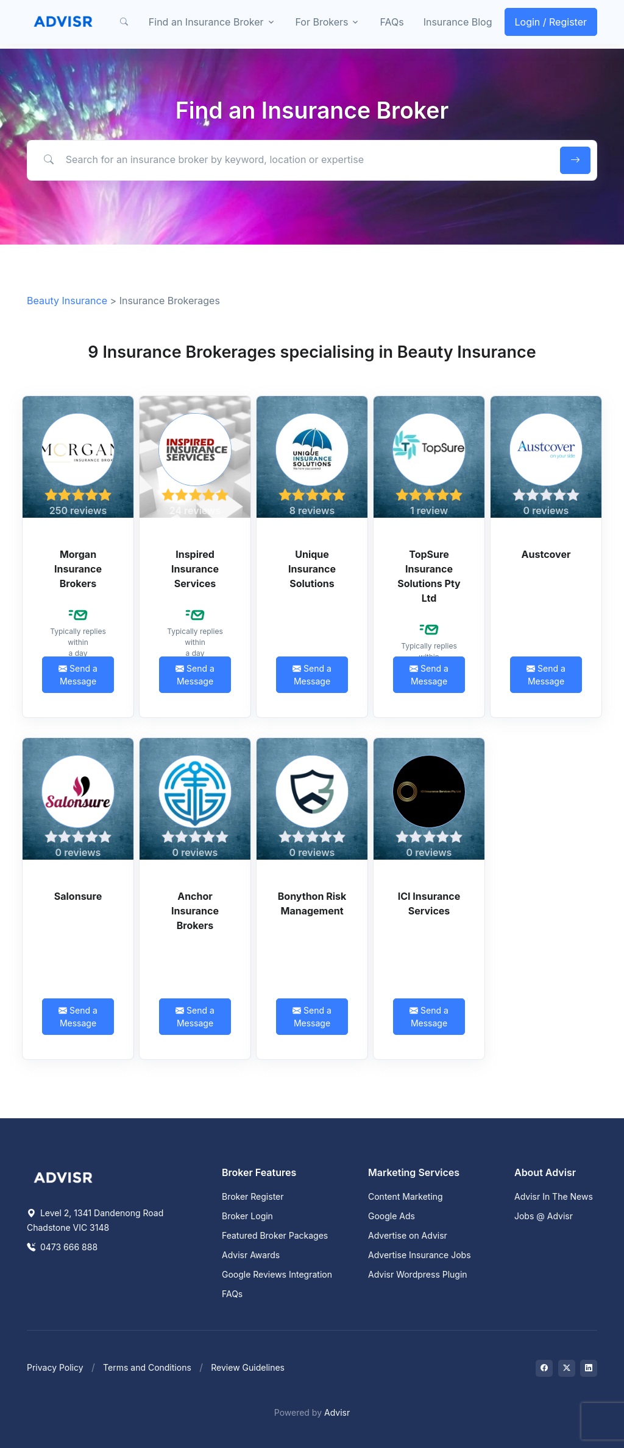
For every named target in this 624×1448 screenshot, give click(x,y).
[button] (124, 22)
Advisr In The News (553, 1196)
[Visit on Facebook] (544, 1368)
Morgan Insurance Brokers (78, 569)
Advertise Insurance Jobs (419, 1255)
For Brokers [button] (322, 22)
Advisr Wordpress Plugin (417, 1274)
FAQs (391, 22)
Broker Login (247, 1216)
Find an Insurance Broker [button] (206, 22)
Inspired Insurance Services (195, 569)
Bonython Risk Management (312, 903)
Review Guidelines (248, 1367)
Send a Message (78, 674)
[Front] (63, 22)
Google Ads (391, 1216)
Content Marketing (405, 1196)
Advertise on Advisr (407, 1235)
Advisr (337, 1412)
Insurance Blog (458, 22)
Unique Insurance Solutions (312, 569)
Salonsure (78, 896)
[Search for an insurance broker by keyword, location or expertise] (291, 160)
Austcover (546, 554)
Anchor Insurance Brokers (195, 910)
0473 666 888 (62, 1247)
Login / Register (551, 22)
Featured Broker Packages (275, 1235)
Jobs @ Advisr (543, 1216)
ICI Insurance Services (429, 903)
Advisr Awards (251, 1255)
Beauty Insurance (67, 300)
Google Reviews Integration (277, 1274)
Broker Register (253, 1196)
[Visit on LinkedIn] (588, 1368)
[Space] (63, 1176)
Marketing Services (413, 1172)
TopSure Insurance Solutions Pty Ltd (429, 576)
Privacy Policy (55, 1367)
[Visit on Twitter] (566, 1368)
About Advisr (545, 1172)
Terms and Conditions (147, 1367)
